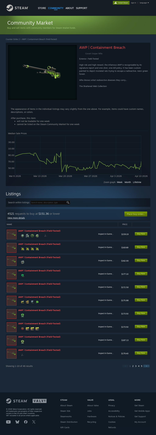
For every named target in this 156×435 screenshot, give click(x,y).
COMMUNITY (55, 8)
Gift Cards (64, 427)
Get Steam (139, 405)
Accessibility (114, 411)
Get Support (140, 416)
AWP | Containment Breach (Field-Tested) (39, 39)
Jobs (89, 411)
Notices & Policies (116, 416)
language (143, 3)
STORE (42, 8)
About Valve (93, 405)
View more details (16, 218)
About (70, 8)
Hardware (91, 416)
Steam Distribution (69, 422)
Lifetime (137, 182)
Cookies (111, 422)
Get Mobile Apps (142, 411)
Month (128, 182)
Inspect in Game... (105, 234)
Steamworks (66, 416)
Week (119, 182)
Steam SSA (65, 411)
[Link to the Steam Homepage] (19, 10)
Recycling (91, 422)
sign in (133, 3)
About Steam (66, 405)
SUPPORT (81, 8)
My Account (140, 422)
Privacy (111, 405)
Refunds (112, 427)
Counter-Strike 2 (13, 39)
